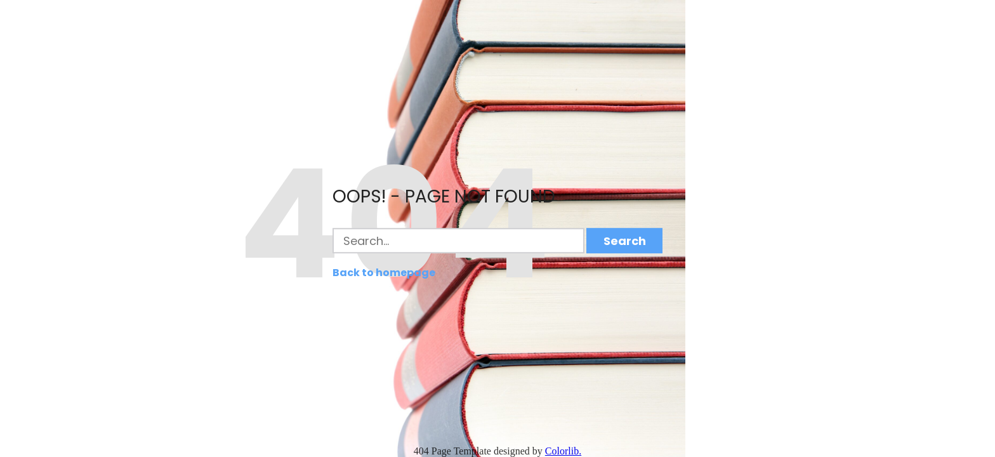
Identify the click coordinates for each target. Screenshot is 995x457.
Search (624, 241)
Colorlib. (563, 451)
